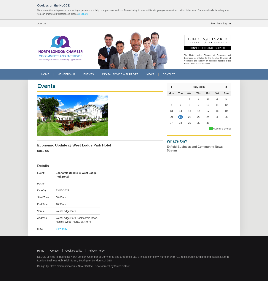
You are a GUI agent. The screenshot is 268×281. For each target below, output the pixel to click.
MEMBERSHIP (66, 74)
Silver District (85, 266)
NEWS (150, 74)
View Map (61, 228)
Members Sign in (221, 23)
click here (83, 14)
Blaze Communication (62, 266)
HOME (45, 74)
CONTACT (169, 74)
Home (40, 250)
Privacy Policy (96, 250)
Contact (54, 250)
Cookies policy (74, 250)
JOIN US (41, 23)
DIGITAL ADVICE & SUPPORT (120, 74)
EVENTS (88, 74)
